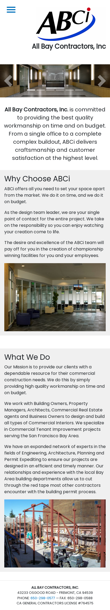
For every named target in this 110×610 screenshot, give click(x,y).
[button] (8, 80)
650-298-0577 (43, 598)
